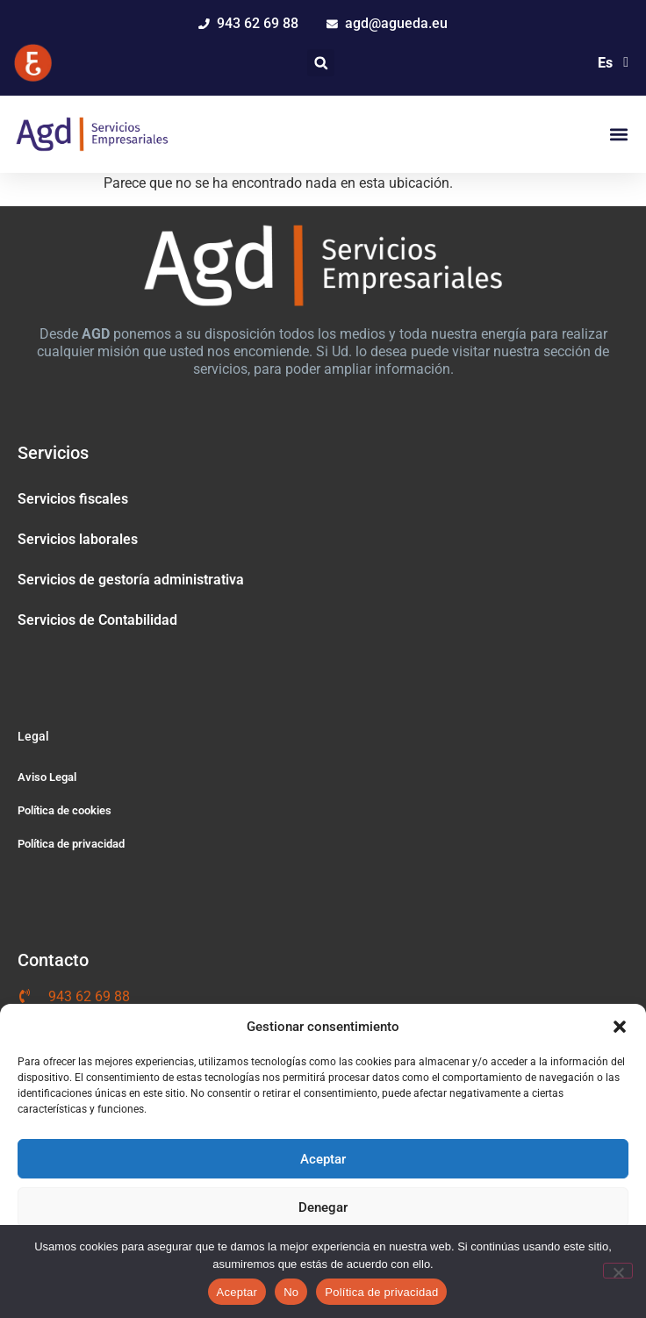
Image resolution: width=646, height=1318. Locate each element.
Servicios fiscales (73, 499)
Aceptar (323, 1159)
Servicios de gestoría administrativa (131, 579)
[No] (618, 1271)
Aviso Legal (47, 777)
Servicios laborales (78, 539)
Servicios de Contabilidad (97, 620)
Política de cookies (64, 810)
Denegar (323, 1207)
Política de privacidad (71, 843)
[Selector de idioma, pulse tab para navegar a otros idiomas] (611, 63)
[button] (619, 1026)
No (291, 1292)
